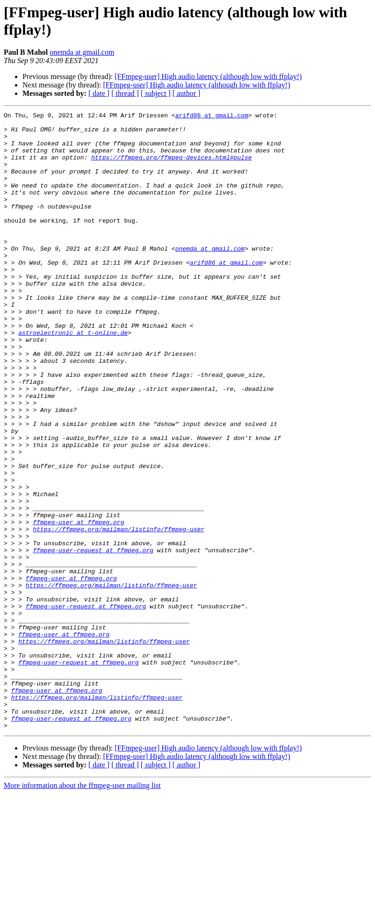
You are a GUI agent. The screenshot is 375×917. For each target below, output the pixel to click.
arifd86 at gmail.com (211, 116)
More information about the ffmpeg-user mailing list (82, 909)
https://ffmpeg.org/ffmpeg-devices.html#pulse (171, 167)
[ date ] (98, 93)
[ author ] (187, 93)
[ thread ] (125, 93)
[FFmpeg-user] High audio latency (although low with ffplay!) (208, 76)
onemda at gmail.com (82, 52)
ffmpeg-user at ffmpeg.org (78, 604)
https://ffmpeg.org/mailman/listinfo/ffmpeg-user (118, 613)
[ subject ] (156, 93)
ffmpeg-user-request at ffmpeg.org (93, 638)
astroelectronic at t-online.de (73, 377)
